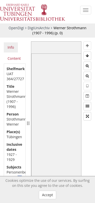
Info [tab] (11, 47)
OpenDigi (16, 27)
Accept (47, 194)
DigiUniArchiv (39, 27)
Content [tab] (14, 58)
